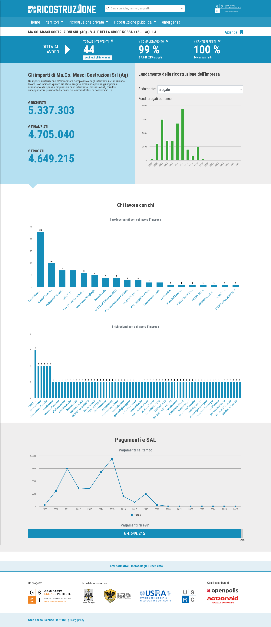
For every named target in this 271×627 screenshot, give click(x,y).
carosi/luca (220, 294)
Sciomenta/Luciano (206, 298)
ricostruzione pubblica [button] (133, 22)
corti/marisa (214, 405)
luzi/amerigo (107, 405)
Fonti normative (118, 566)
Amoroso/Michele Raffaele (116, 301)
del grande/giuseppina (162, 409)
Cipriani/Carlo (99, 295)
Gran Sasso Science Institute (47, 620)
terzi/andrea (72, 405)
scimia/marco (160, 405)
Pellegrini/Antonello (54, 298)
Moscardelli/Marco (184, 297)
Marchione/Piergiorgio (85, 299)
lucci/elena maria (152, 407)
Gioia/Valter (165, 294)
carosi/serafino (34, 401)
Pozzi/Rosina (197, 295)
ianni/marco (48, 405)
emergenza (171, 22)
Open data (156, 566)
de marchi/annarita (187, 408)
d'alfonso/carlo (59, 406)
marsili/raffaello (94, 406)
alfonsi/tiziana (35, 406)
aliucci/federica (100, 406)
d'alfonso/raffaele (176, 407)
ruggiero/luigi (183, 405)
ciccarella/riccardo (223, 407)
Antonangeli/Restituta (140, 299)
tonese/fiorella (136, 406)
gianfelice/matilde (229, 407)
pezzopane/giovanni (139, 408)
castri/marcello (65, 406)
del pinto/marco (129, 406)
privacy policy (76, 620)
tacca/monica (89, 405)
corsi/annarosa (76, 406)
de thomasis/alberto (80, 408)
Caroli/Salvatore (35, 295)
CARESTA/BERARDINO (73, 300)
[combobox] (141, 8)
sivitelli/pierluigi (194, 406)
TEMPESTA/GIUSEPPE (225, 300)
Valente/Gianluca (131, 297)
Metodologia (139, 566)
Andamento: (147, 89)
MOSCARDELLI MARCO (105, 300)
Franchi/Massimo (174, 297)
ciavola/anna (172, 405)
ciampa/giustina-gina (198, 408)
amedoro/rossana (51, 407)
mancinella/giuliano (110, 408)
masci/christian (118, 406)
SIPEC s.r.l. (68, 294)
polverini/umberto (217, 407)
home (35, 22)
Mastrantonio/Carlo (152, 298)
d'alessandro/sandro (38, 408)
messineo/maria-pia (205, 408)
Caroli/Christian (44, 296)
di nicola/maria (147, 406)
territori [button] (53, 22)
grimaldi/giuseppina (122, 408)
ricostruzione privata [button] (87, 22)
